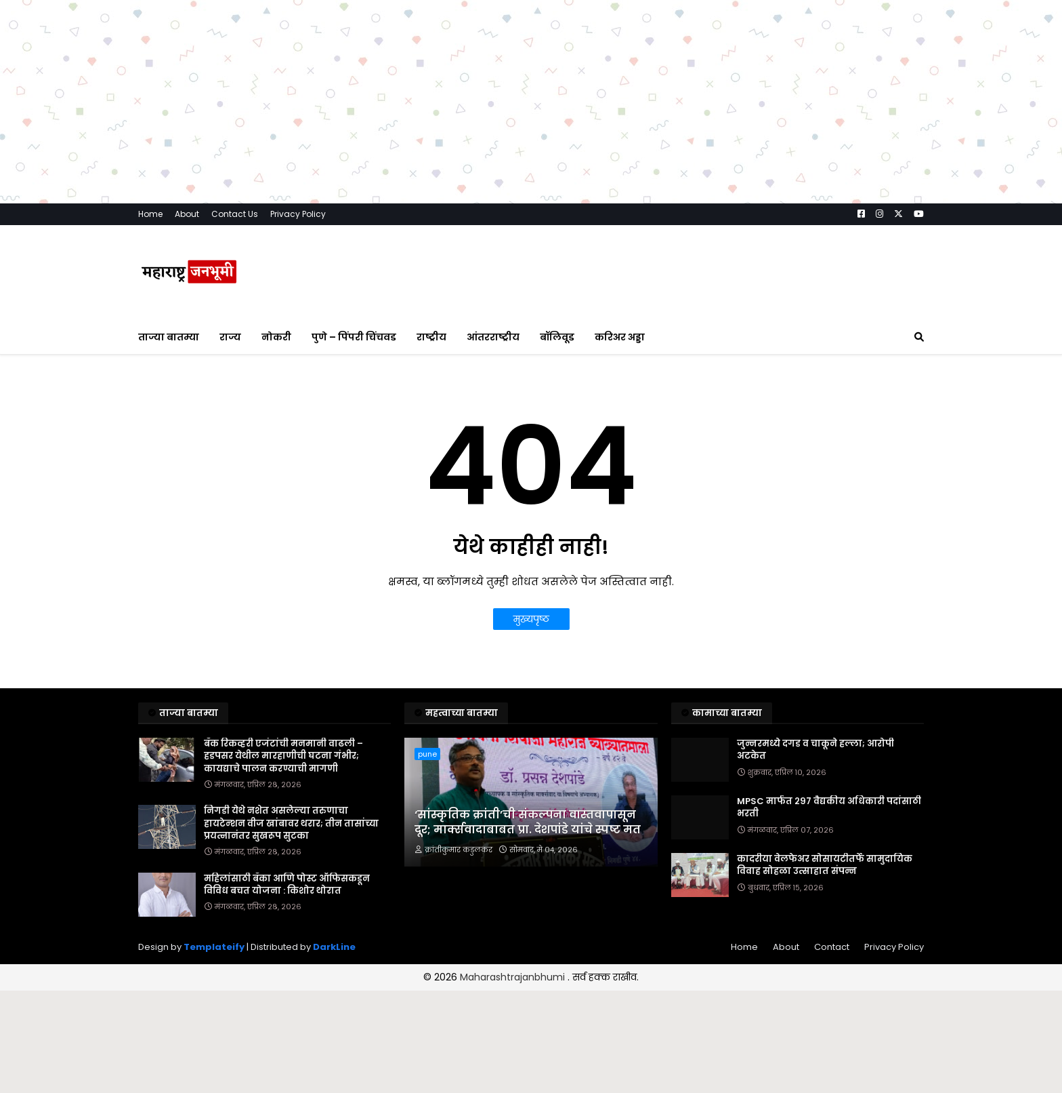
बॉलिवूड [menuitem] (557, 337)
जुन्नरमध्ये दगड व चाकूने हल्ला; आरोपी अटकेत (815, 750)
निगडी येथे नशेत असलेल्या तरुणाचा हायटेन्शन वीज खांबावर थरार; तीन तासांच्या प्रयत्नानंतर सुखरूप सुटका (291, 823)
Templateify (214, 946)
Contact (831, 946)
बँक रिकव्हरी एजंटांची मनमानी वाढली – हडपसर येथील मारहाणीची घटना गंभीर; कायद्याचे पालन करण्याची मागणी (283, 756)
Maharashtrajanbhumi (514, 977)
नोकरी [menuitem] (276, 337)
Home (150, 214)
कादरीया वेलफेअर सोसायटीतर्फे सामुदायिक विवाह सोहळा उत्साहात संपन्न (824, 865)
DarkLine (334, 946)
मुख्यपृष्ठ (531, 619)
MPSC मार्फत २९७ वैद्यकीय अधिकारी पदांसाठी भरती (829, 807)
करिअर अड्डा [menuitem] (620, 337)
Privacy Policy (298, 214)
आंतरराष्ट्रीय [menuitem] (493, 337)
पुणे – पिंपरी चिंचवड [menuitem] (354, 337)
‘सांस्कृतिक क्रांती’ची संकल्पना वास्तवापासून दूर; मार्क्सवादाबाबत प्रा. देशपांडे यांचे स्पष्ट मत (528, 822)
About (187, 214)
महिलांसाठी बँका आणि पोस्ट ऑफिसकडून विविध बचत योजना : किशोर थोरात (287, 885)
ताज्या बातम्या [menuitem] (168, 337)
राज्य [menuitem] (230, 337)
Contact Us (234, 214)
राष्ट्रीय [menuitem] (431, 337)
